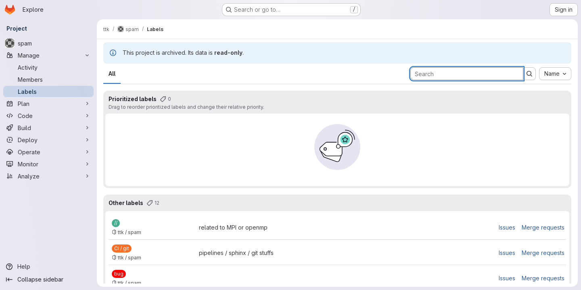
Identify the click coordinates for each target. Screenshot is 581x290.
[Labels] (48, 91)
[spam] (48, 43)
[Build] (48, 127)
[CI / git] (122, 248)
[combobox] (555, 73)
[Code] (48, 115)
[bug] (119, 274)
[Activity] (48, 67)
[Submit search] (529, 73)
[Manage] (48, 55)
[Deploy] (48, 139)
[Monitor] (48, 164)
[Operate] (48, 151)
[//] (116, 223)
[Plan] (48, 103)
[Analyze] (48, 176)
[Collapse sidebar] (48, 279)
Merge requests (543, 227)
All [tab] (112, 73)
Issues (507, 227)
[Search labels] (466, 73)
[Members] (48, 79)
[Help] (48, 266)
